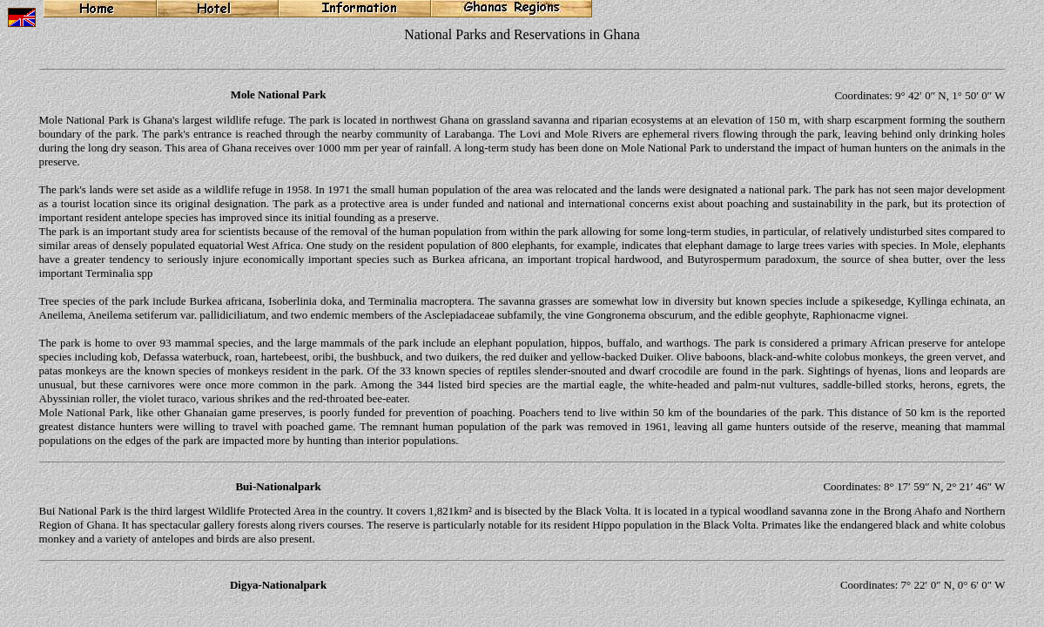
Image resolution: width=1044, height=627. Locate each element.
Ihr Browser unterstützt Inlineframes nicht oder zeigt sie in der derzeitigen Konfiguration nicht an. (522, 301)
